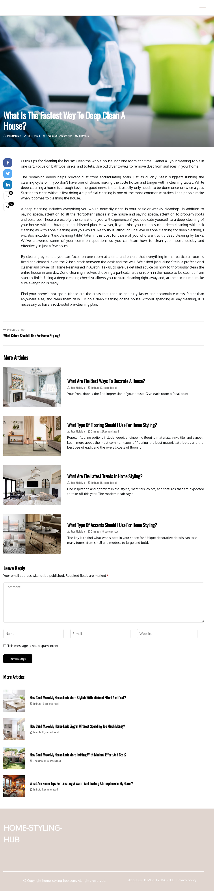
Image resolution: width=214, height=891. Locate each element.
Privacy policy (186, 880)
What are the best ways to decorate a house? (106, 380)
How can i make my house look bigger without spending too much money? (77, 726)
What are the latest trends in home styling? (104, 476)
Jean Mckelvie (14, 136)
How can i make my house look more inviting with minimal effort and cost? (78, 755)
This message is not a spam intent (32, 646)
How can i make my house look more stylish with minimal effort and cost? (78, 698)
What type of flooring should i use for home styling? (111, 424)
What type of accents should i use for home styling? (112, 524)
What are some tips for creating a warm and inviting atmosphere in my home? (81, 783)
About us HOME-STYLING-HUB (151, 880)
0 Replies (84, 136)
